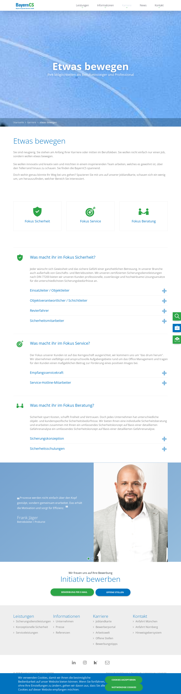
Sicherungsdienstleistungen (33, 621)
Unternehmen (65, 621)
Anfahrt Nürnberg (147, 627)
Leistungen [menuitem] (81, 5)
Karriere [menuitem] (125, 5)
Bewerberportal (105, 627)
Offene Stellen (104, 638)
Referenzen (63, 633)
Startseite (18, 122)
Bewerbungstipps (107, 644)
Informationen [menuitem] (104, 5)
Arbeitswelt (103, 633)
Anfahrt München (146, 621)
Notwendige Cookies (124, 687)
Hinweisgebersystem (149, 633)
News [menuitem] (143, 5)
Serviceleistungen (27, 633)
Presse (60, 627)
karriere (31, 122)
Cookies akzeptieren (124, 679)
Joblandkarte (104, 621)
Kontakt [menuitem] (157, 5)
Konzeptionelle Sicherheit (32, 627)
